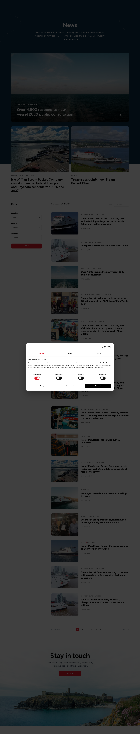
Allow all (98, 386)
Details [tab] (70, 353)
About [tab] (99, 353)
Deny (42, 386)
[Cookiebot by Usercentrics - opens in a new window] (103, 347)
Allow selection (70, 386)
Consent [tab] (41, 353)
